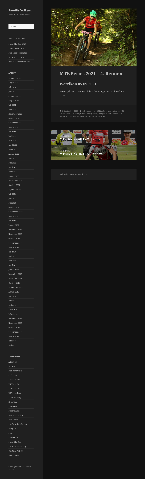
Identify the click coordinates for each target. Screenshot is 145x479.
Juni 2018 (12, 301)
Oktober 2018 (14, 283)
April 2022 (12, 167)
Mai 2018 (12, 305)
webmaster (86, 111)
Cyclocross (12, 375)
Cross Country (86, 113)
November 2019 (15, 234)
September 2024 (15, 96)
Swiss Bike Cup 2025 (17, 44)
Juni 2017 (12, 341)
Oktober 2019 (14, 238)
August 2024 (13, 100)
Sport (10, 433)
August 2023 (13, 127)
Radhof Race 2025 (16, 48)
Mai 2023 (12, 140)
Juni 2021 (12, 198)
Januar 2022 (13, 176)
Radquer (12, 428)
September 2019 (15, 243)
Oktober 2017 (14, 327)
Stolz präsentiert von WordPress (73, 174)
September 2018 (15, 287)
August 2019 (13, 247)
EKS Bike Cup (14, 379)
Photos (73, 116)
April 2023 (12, 145)
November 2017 (15, 323)
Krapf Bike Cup (15, 397)
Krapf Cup (12, 402)
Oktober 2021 (14, 185)
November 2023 (15, 114)
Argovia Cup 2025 (16, 57)
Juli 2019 (12, 252)
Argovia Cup (13, 366)
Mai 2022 (12, 163)
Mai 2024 (12, 109)
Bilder (76, 113)
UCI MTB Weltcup (16, 451)
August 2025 (13, 82)
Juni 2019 (12, 256)
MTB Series (13, 419)
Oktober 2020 (14, 207)
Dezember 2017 (15, 318)
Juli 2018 (12, 296)
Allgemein (12, 362)
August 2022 (13, 154)
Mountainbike (14, 411)
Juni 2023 (12, 136)
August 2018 (13, 292)
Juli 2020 (12, 220)
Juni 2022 (12, 158)
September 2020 (15, 212)
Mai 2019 (12, 260)
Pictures (80, 116)
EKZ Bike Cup (14, 384)
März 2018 (12, 314)
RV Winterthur (91, 116)
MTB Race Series (15, 415)
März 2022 (12, 171)
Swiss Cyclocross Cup (17, 446)
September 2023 (15, 123)
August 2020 (13, 216)
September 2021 (15, 189)
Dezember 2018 (15, 274)
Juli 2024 (12, 105)
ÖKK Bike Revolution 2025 (19, 62)
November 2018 (15, 278)
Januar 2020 (13, 225)
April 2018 (12, 309)
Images (102, 113)
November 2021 (15, 180)
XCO (108, 116)
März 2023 (12, 149)
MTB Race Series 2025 (17, 53)
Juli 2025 (12, 87)
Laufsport (12, 406)
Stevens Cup (13, 437)
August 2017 (13, 336)
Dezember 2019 (15, 229)
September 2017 (15, 332)
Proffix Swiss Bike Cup (17, 424)
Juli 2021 (12, 194)
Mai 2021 (12, 203)
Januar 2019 (13, 269)
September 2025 (15, 78)
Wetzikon (101, 116)
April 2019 (12, 265)
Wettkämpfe (13, 455)
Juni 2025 (12, 91)
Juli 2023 (12, 131)
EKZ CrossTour (14, 393)
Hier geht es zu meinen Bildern (77, 91)
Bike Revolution (15, 371)
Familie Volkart (20, 10)
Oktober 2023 (14, 118)
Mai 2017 (12, 345)
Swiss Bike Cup (14, 442)
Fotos (95, 113)
